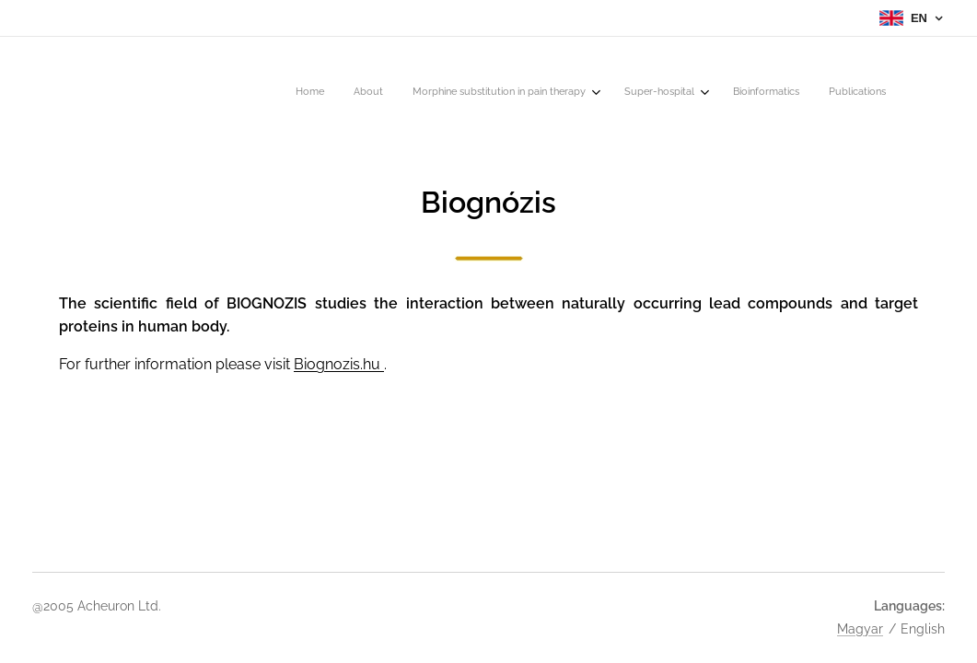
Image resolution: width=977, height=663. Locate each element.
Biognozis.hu (339, 364)
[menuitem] (725, 93)
